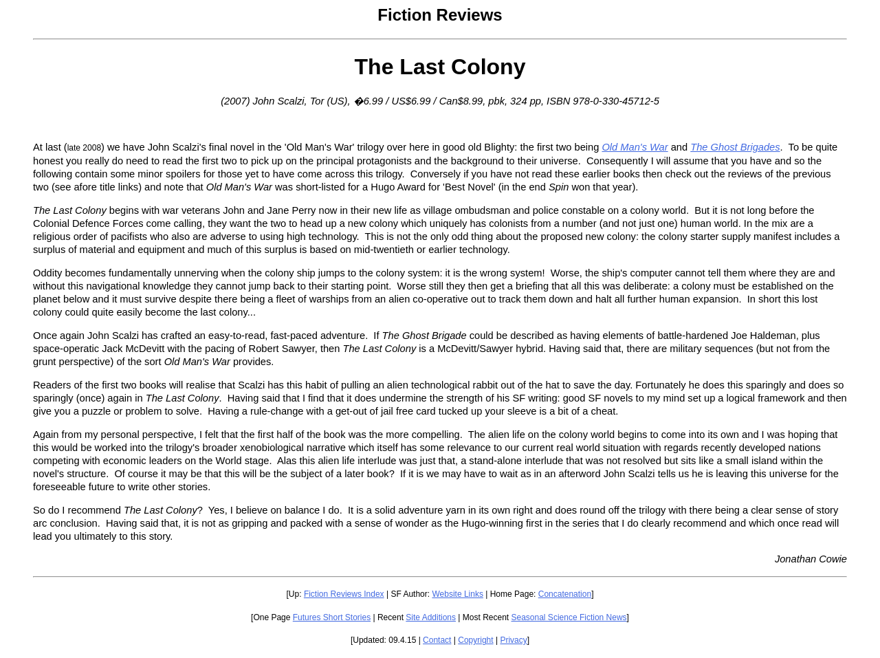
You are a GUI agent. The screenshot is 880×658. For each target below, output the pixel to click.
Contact (437, 640)
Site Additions (431, 617)
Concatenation (564, 594)
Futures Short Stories (332, 617)
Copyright (475, 640)
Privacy (513, 640)
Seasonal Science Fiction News (569, 617)
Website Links (457, 594)
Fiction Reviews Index (344, 594)
